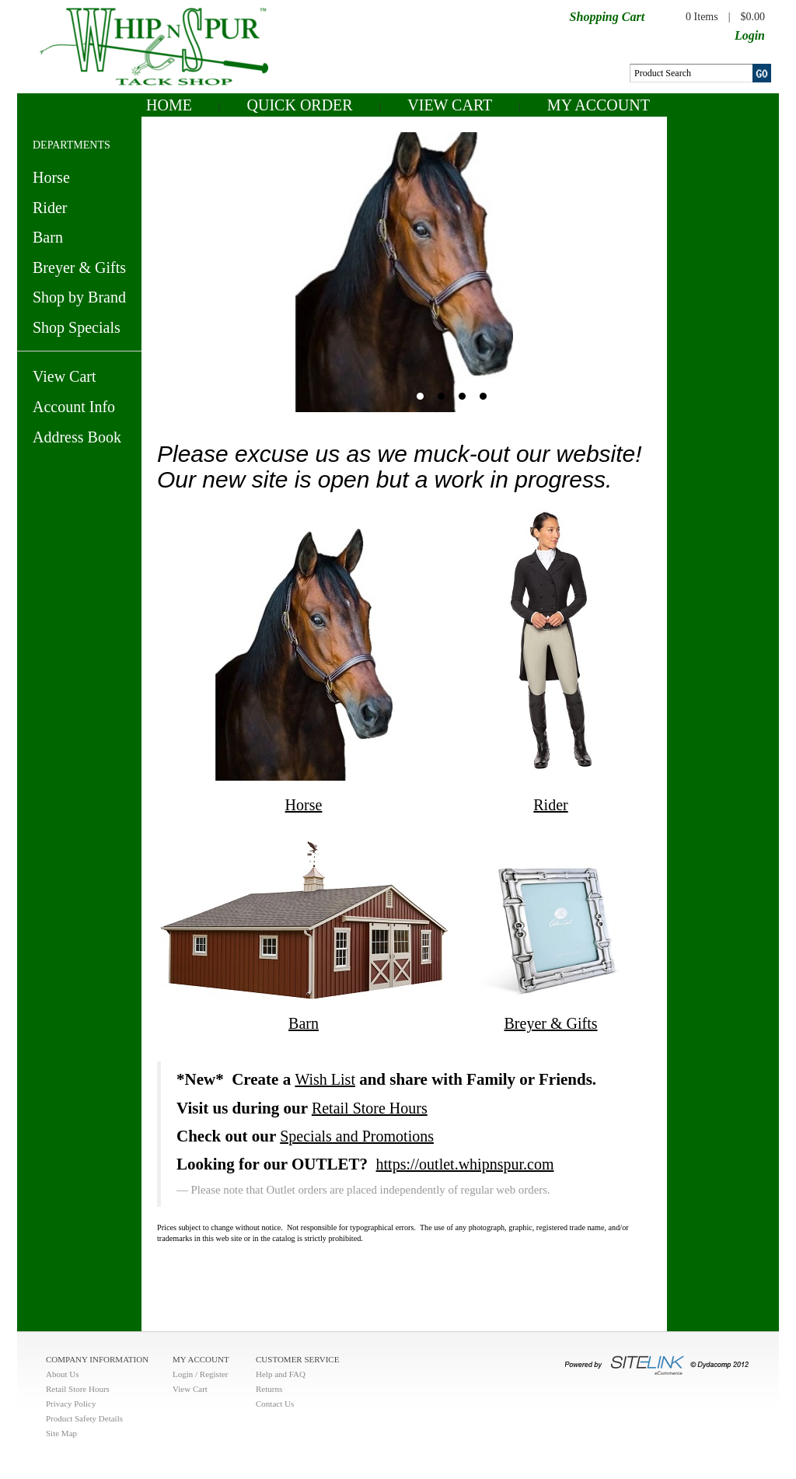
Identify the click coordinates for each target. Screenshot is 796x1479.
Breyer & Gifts (79, 267)
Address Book (77, 437)
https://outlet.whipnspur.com (465, 1164)
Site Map (61, 1433)
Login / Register (201, 1374)
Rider (50, 207)
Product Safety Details (84, 1418)
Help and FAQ (280, 1374)
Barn (48, 237)
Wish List (325, 1079)
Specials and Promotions (357, 1136)
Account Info (74, 406)
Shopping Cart (607, 16)
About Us (62, 1374)
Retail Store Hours (370, 1108)
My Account (598, 105)
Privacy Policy (71, 1403)
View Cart (449, 105)
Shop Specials (76, 327)
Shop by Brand (79, 297)
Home (169, 105)
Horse (51, 177)
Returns (269, 1388)
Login (750, 35)
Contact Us (275, 1403)
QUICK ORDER (300, 105)
